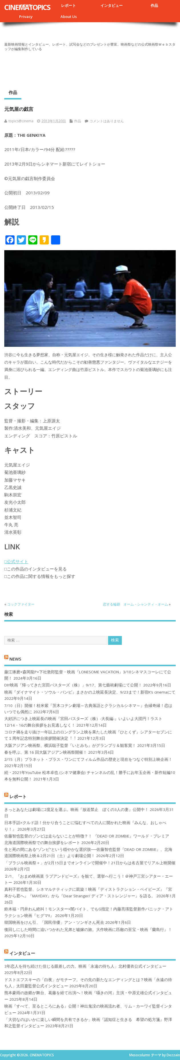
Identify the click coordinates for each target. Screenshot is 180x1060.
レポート (68, 5)
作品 (154, 5)
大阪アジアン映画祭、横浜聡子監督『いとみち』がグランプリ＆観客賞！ (70, 745)
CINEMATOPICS (27, 7)
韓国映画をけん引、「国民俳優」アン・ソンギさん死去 (54, 922)
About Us (68, 16)
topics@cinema (21, 121)
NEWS (15, 659)
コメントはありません (107, 121)
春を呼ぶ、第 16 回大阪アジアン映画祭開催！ (45, 752)
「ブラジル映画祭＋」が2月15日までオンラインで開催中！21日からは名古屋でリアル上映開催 (89, 862)
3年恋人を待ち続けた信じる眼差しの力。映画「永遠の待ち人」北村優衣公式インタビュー (85, 966)
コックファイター (21, 604)
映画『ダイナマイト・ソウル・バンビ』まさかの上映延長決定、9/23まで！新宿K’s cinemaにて (89, 692)
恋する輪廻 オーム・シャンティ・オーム (135, 604)
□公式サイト (16, 561)
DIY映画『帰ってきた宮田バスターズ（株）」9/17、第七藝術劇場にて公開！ (73, 685)
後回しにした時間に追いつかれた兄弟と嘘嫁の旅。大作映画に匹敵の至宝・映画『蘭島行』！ (88, 929)
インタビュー (111, 5)
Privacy (26, 16)
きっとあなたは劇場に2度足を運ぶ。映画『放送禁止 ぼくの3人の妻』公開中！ (76, 809)
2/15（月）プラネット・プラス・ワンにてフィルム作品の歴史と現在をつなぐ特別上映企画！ (88, 759)
